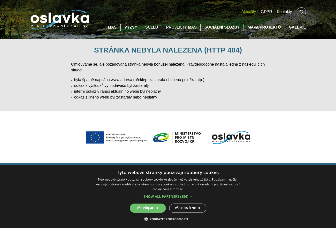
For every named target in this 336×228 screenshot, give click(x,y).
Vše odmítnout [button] (187, 208)
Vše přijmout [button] (148, 208)
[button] (168, 196)
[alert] (168, 196)
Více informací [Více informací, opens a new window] (173, 189)
